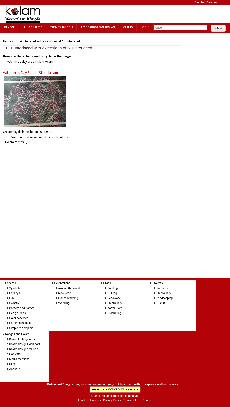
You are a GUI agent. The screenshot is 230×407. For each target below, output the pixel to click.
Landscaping (164, 298)
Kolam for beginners (22, 339)
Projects (157, 283)
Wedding (64, 303)
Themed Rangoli (61, 27)
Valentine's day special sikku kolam (30, 72)
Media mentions (19, 359)
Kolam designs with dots (24, 344)
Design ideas (17, 313)
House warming (68, 298)
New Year (64, 293)
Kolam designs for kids (23, 349)
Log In (145, 27)
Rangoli (9, 27)
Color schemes (18, 318)
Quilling (112, 293)
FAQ (12, 364)
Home (7, 41)
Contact (147, 400)
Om (11, 298)
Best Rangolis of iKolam (97, 27)
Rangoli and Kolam (17, 334)
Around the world (69, 288)
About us (14, 369)
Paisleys (14, 293)
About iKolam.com (89, 400)
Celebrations (62, 283)
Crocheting (114, 313)
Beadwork (113, 298)
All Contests (32, 27)
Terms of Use (131, 400)
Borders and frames (21, 308)
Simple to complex (21, 328)
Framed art (163, 288)
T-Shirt (160, 303)
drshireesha (26, 132)
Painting (112, 288)
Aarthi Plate (114, 308)
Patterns (10, 283)
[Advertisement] (119, 14)
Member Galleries (206, 2)
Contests (14, 354)
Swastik (14, 303)
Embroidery (114, 303)
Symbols (14, 288)
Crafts (127, 27)
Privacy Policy (112, 400)
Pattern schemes (20, 322)
